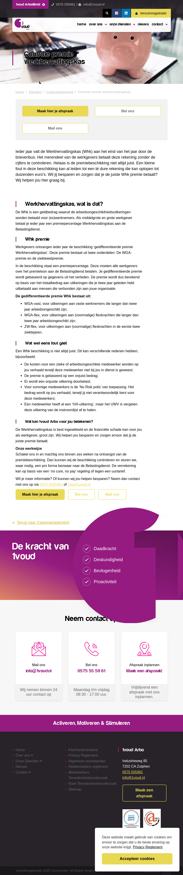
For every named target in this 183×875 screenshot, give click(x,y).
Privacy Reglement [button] (148, 847)
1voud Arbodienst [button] (30, 4)
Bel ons (127, 111)
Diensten (35, 92)
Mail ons (55, 128)
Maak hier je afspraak (55, 111)
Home (20, 92)
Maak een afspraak (144, 793)
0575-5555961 (51, 484)
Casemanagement (60, 92)
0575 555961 (66, 4)
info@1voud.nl (93, 4)
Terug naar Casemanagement (40, 522)
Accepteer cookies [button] (137, 858)
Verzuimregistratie (150, 13)
